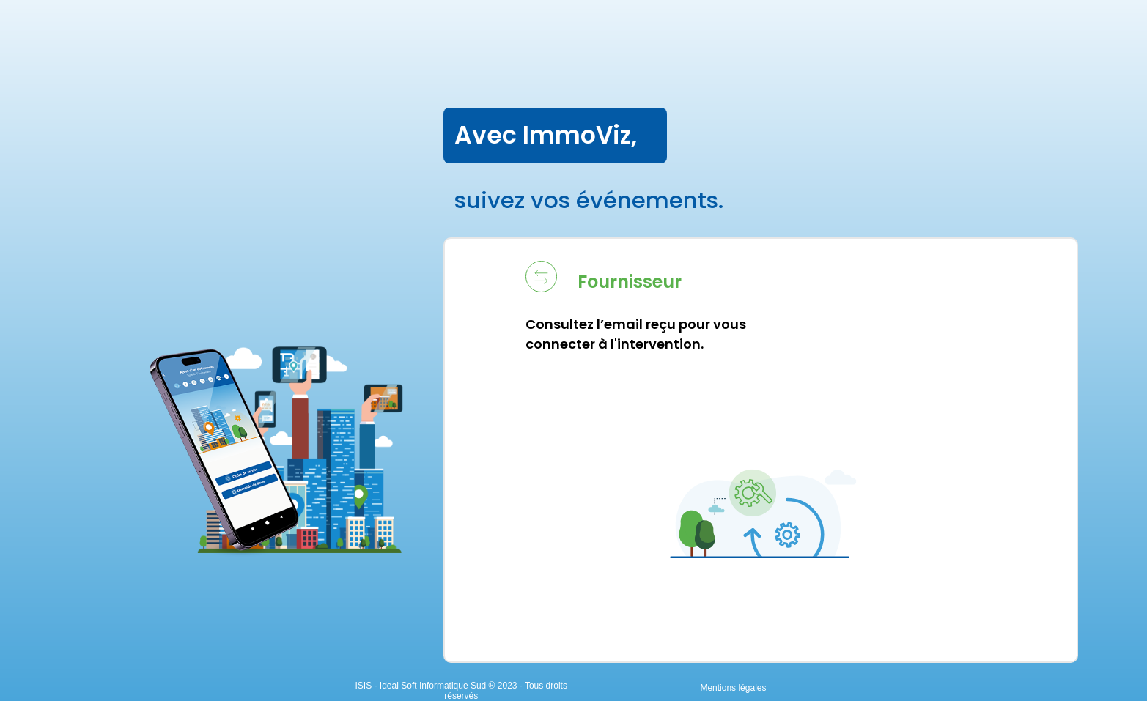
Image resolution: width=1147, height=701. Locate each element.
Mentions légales (1030, 687)
